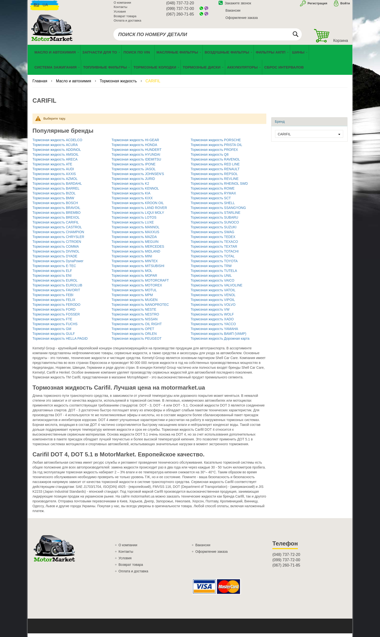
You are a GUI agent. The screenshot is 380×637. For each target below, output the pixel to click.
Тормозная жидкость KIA (130, 197)
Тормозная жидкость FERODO (56, 308)
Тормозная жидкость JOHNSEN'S (137, 177)
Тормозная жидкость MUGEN (134, 303)
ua (45, 7)
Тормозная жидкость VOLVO (213, 308)
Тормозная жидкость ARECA (55, 163)
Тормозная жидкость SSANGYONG (218, 211)
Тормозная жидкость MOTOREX (136, 289)
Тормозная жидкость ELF (52, 274)
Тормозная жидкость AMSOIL (55, 158)
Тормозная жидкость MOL (131, 274)
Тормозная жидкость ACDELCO (57, 144)
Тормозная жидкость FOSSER (56, 318)
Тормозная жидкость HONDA (134, 148)
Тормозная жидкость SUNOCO (215, 226)
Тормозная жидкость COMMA (55, 250)
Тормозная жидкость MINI (131, 260)
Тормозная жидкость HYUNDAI (135, 158)
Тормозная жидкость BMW (53, 202)
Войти (345, 6)
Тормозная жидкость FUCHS (55, 328)
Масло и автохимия (74, 85)
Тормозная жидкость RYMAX (213, 197)
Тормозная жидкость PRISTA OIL (216, 148)
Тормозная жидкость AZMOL (55, 182)
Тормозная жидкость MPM (132, 298)
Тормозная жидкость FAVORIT (56, 294)
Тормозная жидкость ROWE (213, 192)
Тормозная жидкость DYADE (54, 260)
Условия (120, 14)
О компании (122, 5)
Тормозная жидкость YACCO (213, 328)
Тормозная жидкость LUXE (132, 226)
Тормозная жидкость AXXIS (54, 177)
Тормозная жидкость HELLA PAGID (60, 342)
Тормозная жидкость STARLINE (215, 216)
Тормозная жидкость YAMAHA (214, 332)
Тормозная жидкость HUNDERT (136, 153)
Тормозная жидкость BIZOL (54, 197)
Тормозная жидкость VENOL (213, 298)
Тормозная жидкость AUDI (53, 173)
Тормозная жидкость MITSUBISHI (137, 269)
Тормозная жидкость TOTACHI (215, 255)
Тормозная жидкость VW (210, 313)
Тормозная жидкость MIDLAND (135, 255)
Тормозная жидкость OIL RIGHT (136, 328)
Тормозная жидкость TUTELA (214, 274)
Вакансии (232, 13)
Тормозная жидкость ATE (52, 168)
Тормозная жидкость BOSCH (55, 206)
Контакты (120, 9)
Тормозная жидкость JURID (133, 182)
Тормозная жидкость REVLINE (215, 182)
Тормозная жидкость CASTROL (57, 231)
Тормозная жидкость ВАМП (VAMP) (218, 337)
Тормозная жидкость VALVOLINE (216, 289)
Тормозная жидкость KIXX (132, 202)
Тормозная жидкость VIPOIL (213, 303)
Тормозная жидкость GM (51, 332)
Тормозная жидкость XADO (212, 323)
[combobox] (207, 37)
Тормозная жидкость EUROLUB (57, 289)
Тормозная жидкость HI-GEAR (135, 144)
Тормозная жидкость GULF (53, 337)
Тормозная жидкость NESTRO (135, 318)
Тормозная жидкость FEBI (52, 298)
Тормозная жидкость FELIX (53, 303)
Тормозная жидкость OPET (132, 332)
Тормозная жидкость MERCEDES (137, 250)
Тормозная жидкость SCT (211, 202)
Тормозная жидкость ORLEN (134, 337)
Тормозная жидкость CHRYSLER (58, 240)
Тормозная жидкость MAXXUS (135, 236)
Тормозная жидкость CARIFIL (55, 226)
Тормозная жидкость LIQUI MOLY (137, 216)
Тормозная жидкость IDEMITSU (136, 163)
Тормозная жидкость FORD (53, 313)
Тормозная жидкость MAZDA (134, 240)
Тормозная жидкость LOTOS (133, 221)
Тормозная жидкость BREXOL (56, 221)
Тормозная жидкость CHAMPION (58, 236)
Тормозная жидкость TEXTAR (214, 250)
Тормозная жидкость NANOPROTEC (140, 308)
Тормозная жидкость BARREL (55, 192)
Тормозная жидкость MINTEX (134, 265)
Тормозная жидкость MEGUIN (134, 245)
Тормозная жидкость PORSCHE (216, 144)
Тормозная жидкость (119, 85)
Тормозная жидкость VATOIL (213, 294)
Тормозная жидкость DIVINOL (55, 255)
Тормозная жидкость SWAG (212, 236)
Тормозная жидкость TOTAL (213, 260)
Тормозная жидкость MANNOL (135, 231)
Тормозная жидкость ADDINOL (56, 153)
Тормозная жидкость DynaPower (57, 265)
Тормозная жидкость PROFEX (214, 153)
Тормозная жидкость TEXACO (214, 245)
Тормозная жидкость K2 (130, 187)
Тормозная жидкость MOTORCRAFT (140, 284)
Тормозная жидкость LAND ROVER (139, 211)
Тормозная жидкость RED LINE (215, 168)
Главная (40, 85)
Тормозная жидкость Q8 (210, 158)
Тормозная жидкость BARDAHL (57, 187)
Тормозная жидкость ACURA (55, 148)
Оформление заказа (241, 20)
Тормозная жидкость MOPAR (134, 279)
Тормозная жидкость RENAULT (215, 173)
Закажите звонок (235, 6)
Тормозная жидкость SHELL (213, 206)
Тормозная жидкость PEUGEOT (136, 342)
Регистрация (317, 6)
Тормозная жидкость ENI (51, 279)
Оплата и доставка (127, 23)
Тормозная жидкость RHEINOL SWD (219, 187)
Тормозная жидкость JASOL (133, 173)
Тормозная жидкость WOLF (212, 318)
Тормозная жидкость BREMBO (56, 216)
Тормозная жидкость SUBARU (214, 221)
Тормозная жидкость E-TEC (54, 269)
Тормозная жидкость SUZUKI (214, 231)
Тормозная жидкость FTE (52, 323)
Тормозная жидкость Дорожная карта (220, 342)
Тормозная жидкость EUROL (55, 284)
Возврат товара (125, 18)
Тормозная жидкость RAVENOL (215, 163)
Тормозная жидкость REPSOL (214, 177)
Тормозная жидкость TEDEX (213, 240)
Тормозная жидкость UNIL (211, 279)
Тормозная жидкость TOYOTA (214, 265)
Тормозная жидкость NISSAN (134, 323)
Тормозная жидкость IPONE (133, 168)
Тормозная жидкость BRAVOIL (56, 211)
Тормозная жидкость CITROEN (56, 245)
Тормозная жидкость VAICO (212, 284)
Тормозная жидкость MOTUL (134, 294)
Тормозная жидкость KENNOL (135, 192)
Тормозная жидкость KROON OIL (137, 206)
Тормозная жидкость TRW (211, 269)
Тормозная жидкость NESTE (133, 313)
